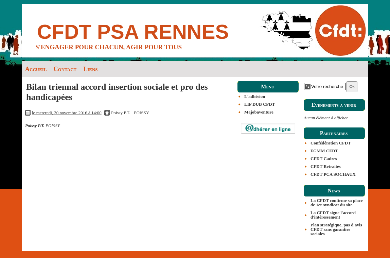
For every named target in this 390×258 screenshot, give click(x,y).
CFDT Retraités (326, 166)
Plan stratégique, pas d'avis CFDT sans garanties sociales (336, 229)
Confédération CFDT (331, 142)
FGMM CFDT (324, 150)
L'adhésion (254, 96)
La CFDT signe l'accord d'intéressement (333, 215)
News (333, 190)
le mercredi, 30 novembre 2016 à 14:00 (67, 112)
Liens (90, 69)
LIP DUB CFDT (259, 104)
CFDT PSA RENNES (133, 31)
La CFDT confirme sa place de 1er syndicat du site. (337, 202)
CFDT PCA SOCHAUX (333, 174)
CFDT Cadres (324, 158)
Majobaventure (258, 112)
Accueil (36, 69)
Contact (65, 69)
